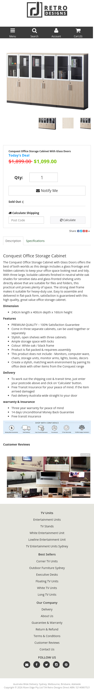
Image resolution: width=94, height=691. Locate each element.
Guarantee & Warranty (47, 623)
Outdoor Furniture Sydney (47, 568)
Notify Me (47, 190)
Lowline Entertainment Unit (47, 540)
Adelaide (76, 684)
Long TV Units (47, 594)
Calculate (68, 220)
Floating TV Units (47, 581)
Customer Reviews (46, 643)
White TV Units (47, 588)
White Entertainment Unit (47, 533)
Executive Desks (47, 574)
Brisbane (65, 684)
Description (13, 241)
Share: (79, 231)
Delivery (47, 609)
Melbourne (54, 684)
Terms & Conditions (47, 636)
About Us (47, 616)
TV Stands (47, 526)
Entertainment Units (47, 520)
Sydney (43, 684)
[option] (47, 80)
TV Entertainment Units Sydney (47, 546)
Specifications (35, 241)
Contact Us (47, 649)
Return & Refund (47, 629)
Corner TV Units (47, 561)
